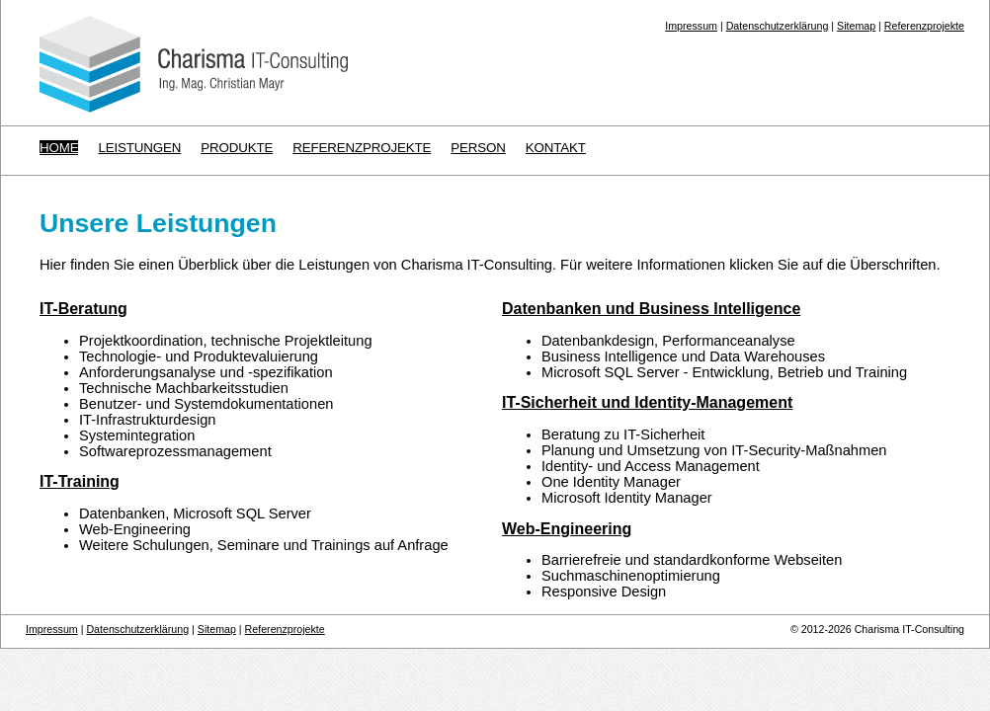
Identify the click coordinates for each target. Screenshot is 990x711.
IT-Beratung (83, 308)
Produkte (237, 147)
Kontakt (556, 147)
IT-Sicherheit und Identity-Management (647, 402)
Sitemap (856, 26)
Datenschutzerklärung (777, 26)
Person (478, 147)
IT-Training (80, 481)
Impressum (691, 26)
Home (59, 147)
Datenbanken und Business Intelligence (651, 308)
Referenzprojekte (924, 26)
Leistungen (139, 147)
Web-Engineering (566, 528)
